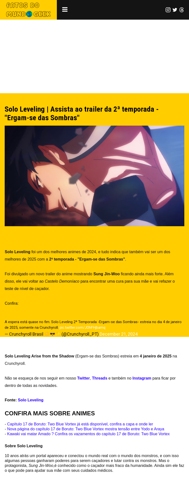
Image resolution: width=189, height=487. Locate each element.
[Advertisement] (94, 56)
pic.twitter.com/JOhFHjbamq (82, 327)
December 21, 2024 (119, 334)
